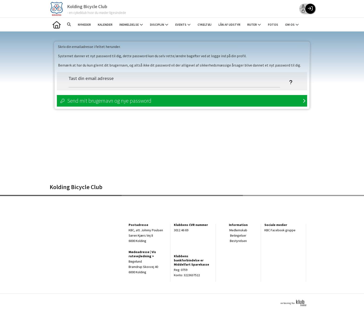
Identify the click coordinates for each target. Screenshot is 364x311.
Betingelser (238, 235)
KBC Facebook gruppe (280, 230)
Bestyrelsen (238, 241)
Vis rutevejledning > (142, 254)
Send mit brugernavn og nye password (109, 100)
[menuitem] (57, 24)
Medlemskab (238, 230)
